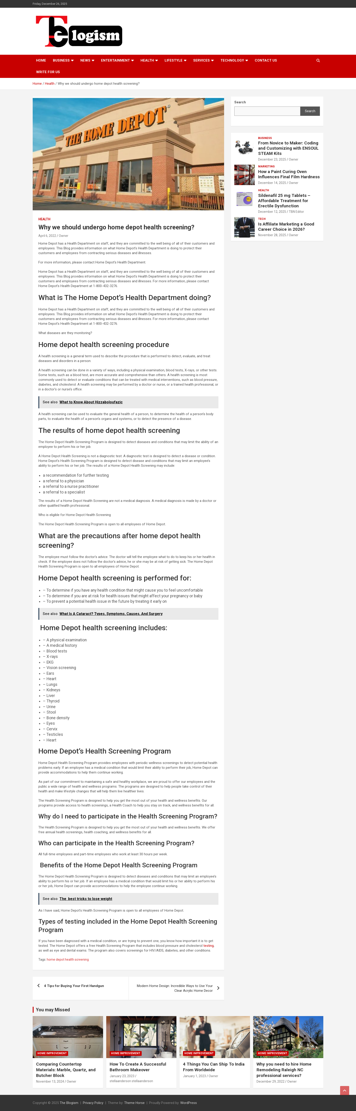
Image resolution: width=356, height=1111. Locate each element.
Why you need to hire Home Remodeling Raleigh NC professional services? (284, 1069)
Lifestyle (174, 60)
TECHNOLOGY (232, 60)
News (85, 60)
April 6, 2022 (47, 236)
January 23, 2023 (122, 1076)
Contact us (266, 60)
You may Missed (53, 1009)
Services (201, 60)
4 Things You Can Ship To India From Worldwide (214, 1066)
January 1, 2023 (194, 1076)
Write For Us (48, 72)
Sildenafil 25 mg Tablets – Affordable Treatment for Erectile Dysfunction (284, 200)
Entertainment (115, 60)
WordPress (188, 1103)
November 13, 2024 (50, 1081)
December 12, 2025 (272, 211)
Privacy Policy (93, 1103)
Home (41, 60)
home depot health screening (68, 959)
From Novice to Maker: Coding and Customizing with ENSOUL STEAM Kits (288, 148)
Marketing (266, 166)
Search (310, 111)
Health (147, 60)
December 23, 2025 (272, 159)
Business (61, 60)
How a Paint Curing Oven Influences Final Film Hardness (289, 174)
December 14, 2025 (272, 183)
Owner (63, 236)
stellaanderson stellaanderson (131, 1081)
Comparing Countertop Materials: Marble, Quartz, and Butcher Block (66, 1069)
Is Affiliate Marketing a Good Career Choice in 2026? (286, 226)
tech (262, 219)
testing (208, 946)
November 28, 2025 (272, 235)
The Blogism (69, 1103)
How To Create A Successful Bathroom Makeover (138, 1066)
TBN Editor (296, 211)
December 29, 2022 (270, 1081)
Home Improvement (52, 1053)
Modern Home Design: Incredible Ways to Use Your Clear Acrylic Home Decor (175, 988)
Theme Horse (134, 1103)
